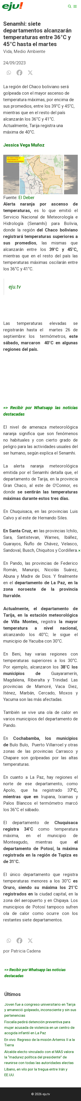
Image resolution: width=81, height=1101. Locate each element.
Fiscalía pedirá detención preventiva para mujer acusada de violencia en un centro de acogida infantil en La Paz (39, 1027)
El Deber (26, 197)
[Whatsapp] (9, 73)
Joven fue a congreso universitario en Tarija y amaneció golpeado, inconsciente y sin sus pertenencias (40, 1010)
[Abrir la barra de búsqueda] (69, 6)
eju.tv (15, 287)
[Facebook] (19, 73)
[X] (30, 73)
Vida (7, 51)
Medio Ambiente (29, 51)
